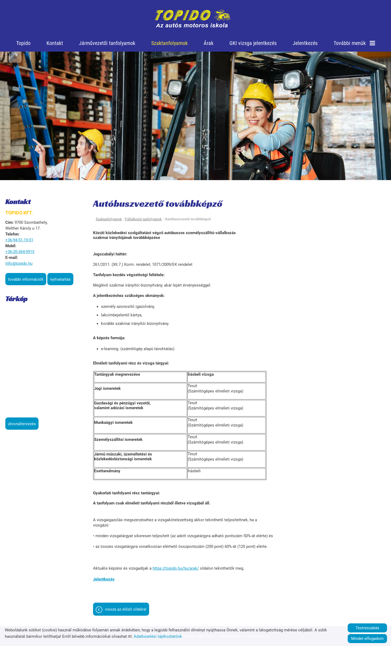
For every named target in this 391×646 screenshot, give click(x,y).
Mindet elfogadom (367, 638)
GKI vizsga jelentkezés (253, 43)
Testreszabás (367, 628)
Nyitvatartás (60, 279)
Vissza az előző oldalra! (125, 609)
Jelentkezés (305, 43)
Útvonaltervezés (22, 423)
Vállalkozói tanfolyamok (143, 219)
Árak (208, 43)
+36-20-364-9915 (19, 251)
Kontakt (55, 43)
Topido (23, 43)
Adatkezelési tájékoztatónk (158, 636)
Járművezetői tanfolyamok (107, 43)
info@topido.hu (18, 263)
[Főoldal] (192, 18)
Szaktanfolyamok (169, 43)
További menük (354, 43)
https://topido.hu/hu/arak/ (176, 568)
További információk (26, 279)
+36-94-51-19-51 (19, 240)
